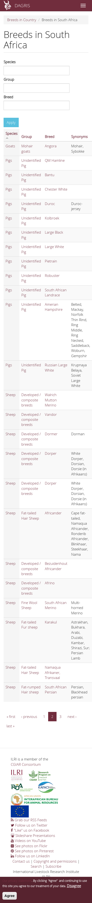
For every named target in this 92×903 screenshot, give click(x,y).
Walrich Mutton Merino (51, 399)
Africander (53, 513)
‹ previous (29, 716)
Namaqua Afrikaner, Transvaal (53, 672)
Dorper (51, 453)
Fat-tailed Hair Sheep (30, 515)
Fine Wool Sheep (29, 605)
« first (11, 716)
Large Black (54, 232)
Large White (54, 246)
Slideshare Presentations (33, 835)
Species (10, 61)
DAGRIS (22, 5)
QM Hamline (55, 160)
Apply (11, 122)
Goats (10, 145)
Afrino (50, 582)
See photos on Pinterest (32, 850)
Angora (51, 145)
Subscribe (53, 866)
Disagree (74, 887)
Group (9, 79)
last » (10, 725)
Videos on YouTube (28, 840)
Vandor (51, 414)
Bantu (49, 174)
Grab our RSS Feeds (29, 819)
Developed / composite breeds (31, 399)
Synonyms (79, 136)
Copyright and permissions (55, 861)
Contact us (21, 861)
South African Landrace (56, 292)
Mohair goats (27, 148)
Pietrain (51, 261)
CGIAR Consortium (26, 764)
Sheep (11, 394)
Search (36, 866)
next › (72, 716)
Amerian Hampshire (54, 307)
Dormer (51, 433)
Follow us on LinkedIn (30, 855)
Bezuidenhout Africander (56, 566)
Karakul (51, 622)
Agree (10, 898)
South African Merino (56, 605)
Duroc (50, 203)
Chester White (56, 189)
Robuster (52, 275)
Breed (8, 96)
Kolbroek (52, 218)
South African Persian (56, 689)
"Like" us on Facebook (30, 830)
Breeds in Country (21, 19)
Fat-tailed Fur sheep (29, 624)
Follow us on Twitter (29, 825)
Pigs (9, 160)
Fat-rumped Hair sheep (30, 689)
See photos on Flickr (29, 845)
